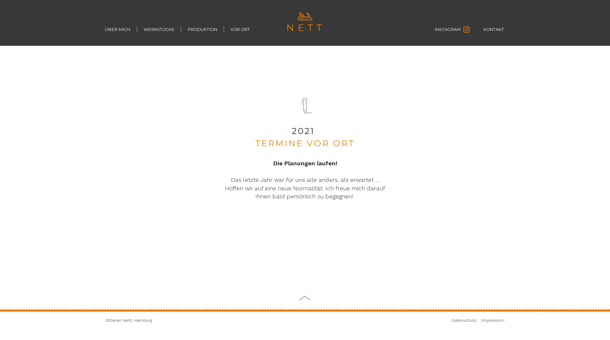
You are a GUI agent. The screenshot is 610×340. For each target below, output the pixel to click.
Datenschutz (464, 320)
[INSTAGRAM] (442, 29)
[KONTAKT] (494, 29)
